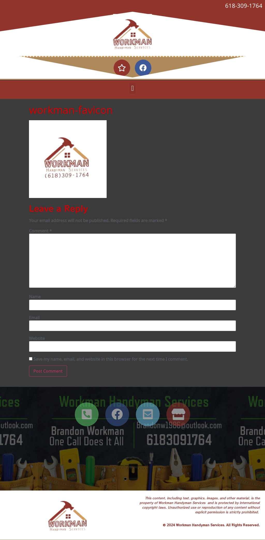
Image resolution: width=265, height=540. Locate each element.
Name (35, 297)
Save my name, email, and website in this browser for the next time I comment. (110, 359)
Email (34, 318)
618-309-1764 (243, 5)
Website (37, 338)
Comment (40, 231)
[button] (132, 88)
